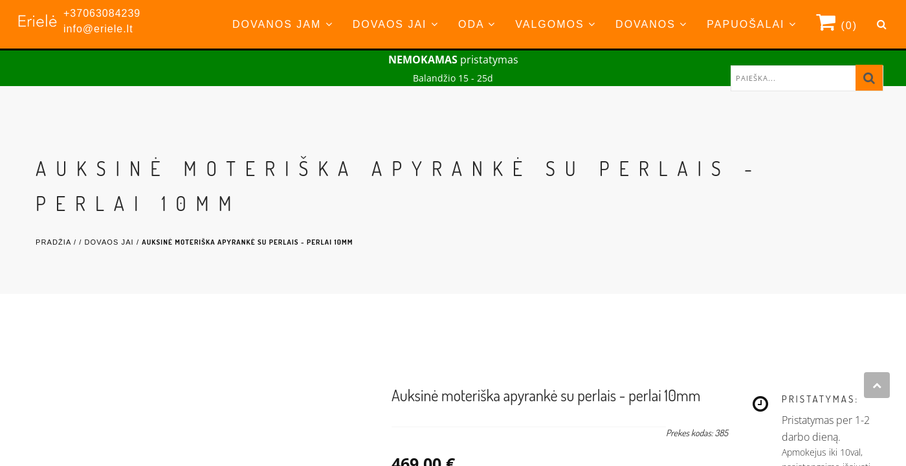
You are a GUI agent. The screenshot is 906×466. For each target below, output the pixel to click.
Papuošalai (752, 24)
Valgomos (555, 24)
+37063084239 (101, 13)
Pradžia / (57, 242)
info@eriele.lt (98, 28)
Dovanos (651, 24)
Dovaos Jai (396, 24)
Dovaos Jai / (113, 242)
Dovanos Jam (282, 24)
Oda (477, 24)
